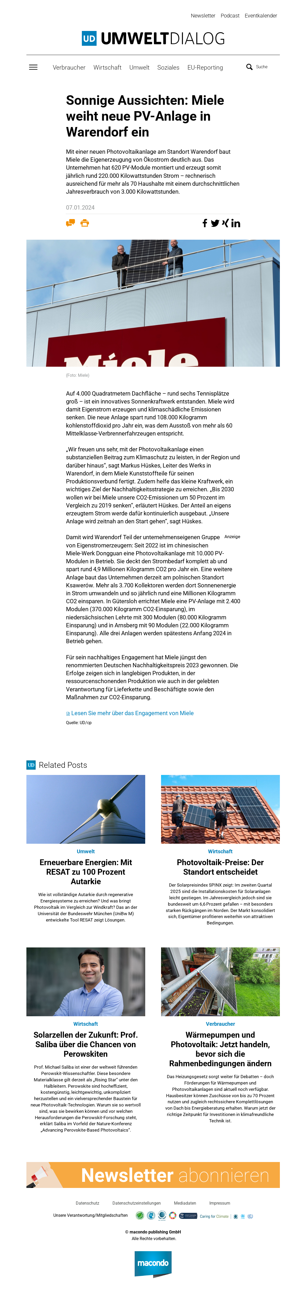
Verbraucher (69, 66)
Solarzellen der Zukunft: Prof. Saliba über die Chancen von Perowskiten (86, 1043)
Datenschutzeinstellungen (136, 1201)
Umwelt (139, 66)
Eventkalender (261, 15)
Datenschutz (87, 1201)
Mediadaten (185, 1201)
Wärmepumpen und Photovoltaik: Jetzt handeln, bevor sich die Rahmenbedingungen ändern (220, 1048)
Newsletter (203, 15)
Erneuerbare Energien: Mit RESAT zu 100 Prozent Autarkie (86, 871)
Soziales (168, 66)
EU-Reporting (205, 66)
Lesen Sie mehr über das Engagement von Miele (132, 712)
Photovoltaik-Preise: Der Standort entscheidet (220, 866)
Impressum (219, 1201)
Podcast (230, 15)
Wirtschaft (107, 66)
